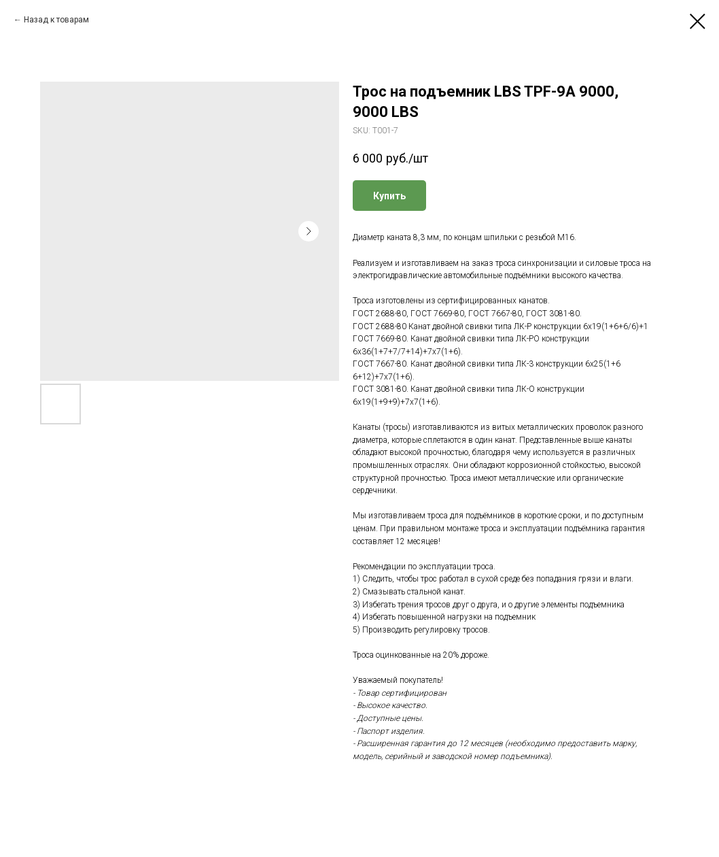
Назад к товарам (56, 19)
